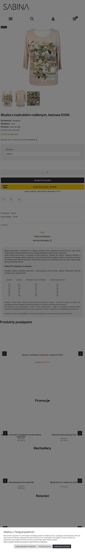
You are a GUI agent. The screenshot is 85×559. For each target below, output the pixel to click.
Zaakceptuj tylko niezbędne (25, 546)
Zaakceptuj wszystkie (62, 546)
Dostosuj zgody (45, 546)
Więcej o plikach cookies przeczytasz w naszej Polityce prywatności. (26, 542)
